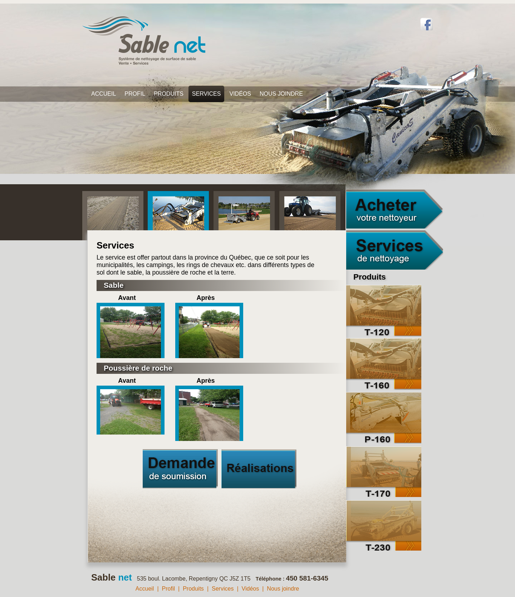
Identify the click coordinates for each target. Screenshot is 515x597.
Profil (134, 94)
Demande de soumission (180, 468)
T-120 (383, 310)
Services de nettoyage (394, 250)
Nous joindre (281, 94)
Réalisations (258, 468)
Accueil (103, 94)
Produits (168, 94)
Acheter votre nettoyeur (394, 209)
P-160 (383, 417)
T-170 (383, 471)
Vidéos (240, 94)
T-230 (383, 525)
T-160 (383, 364)
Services (206, 94)
